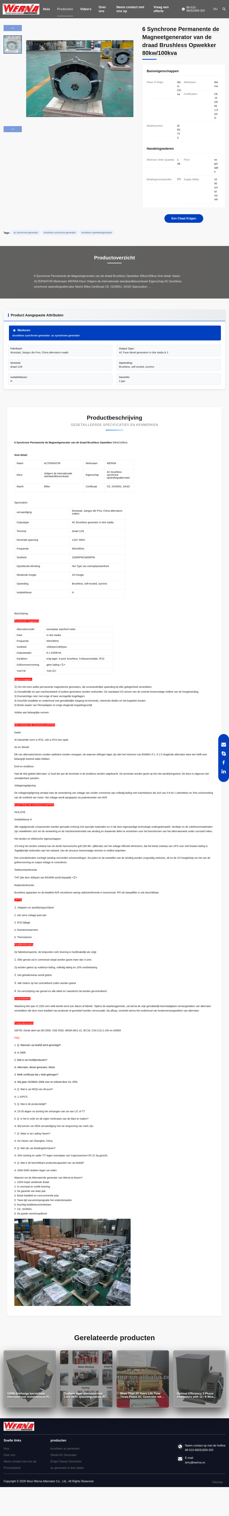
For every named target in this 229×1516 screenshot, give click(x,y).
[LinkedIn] (223, 771)
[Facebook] (223, 762)
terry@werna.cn (195, 1462)
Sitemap (217, 1482)
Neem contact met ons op (130, 9)
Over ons (102, 9)
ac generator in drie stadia (67, 1467)
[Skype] (223, 753)
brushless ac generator (65, 1448)
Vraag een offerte (161, 9)
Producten (65, 9)
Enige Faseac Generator (66, 1461)
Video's (85, 9)
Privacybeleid (12, 1467)
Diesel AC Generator (63, 1455)
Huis (46, 9)
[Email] (223, 744)
